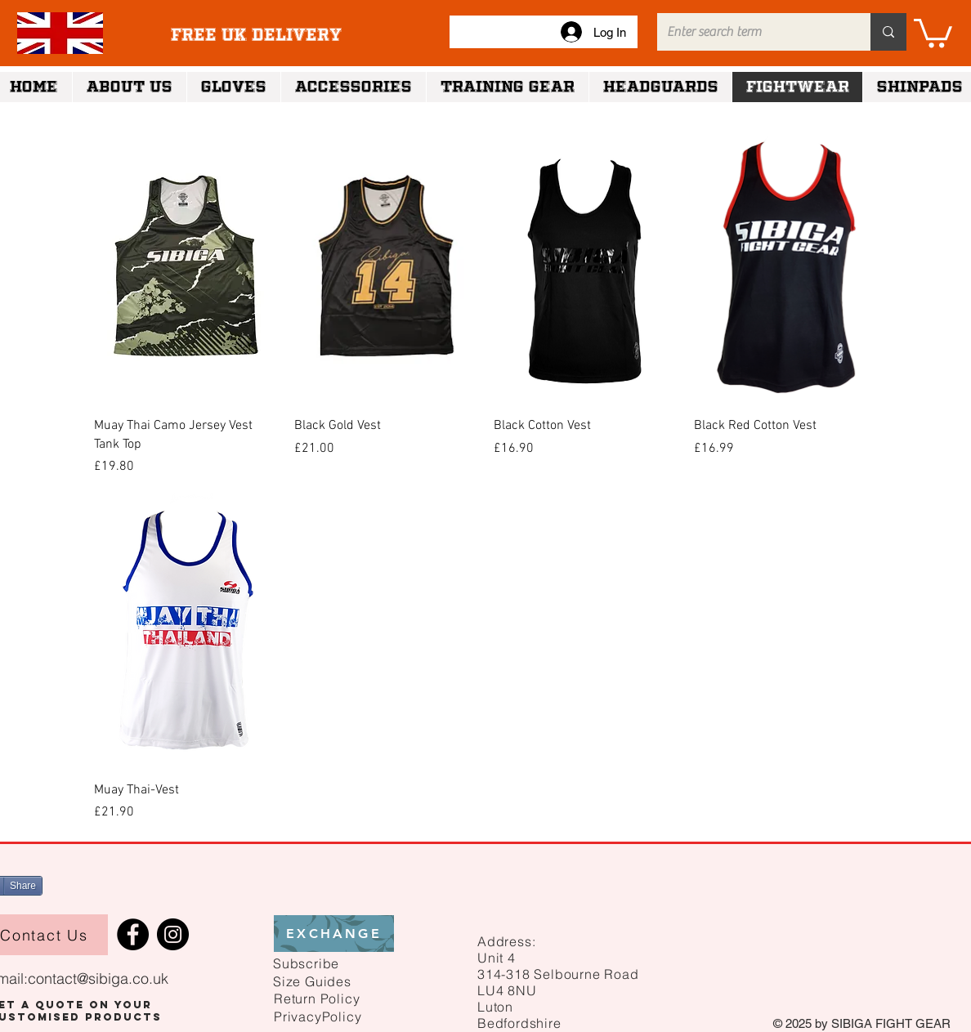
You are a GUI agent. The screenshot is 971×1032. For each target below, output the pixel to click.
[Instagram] (173, 934)
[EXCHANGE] (334, 933)
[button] (306, 963)
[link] (933, 31)
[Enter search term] (751, 32)
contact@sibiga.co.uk (98, 978)
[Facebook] (133, 934)
